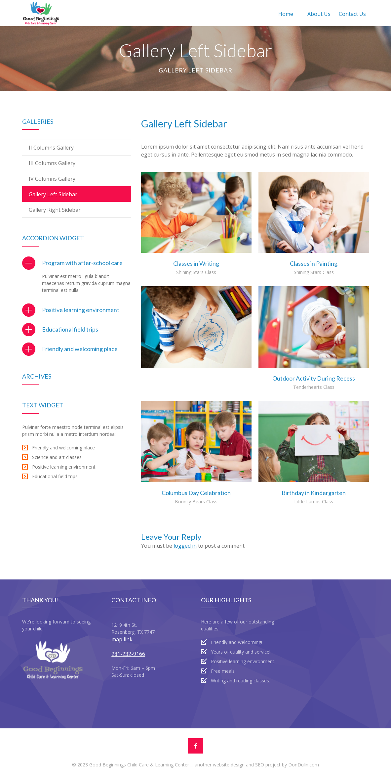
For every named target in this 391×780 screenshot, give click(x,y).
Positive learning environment (80, 309)
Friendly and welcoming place (80, 348)
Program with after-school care (82, 262)
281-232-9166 (128, 654)
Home (285, 14)
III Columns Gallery (52, 163)
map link (122, 639)
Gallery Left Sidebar (53, 194)
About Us (319, 14)
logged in (185, 545)
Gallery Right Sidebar (55, 209)
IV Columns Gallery (52, 178)
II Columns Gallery (51, 147)
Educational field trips (70, 329)
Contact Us (352, 14)
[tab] (76, 262)
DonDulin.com (303, 764)
